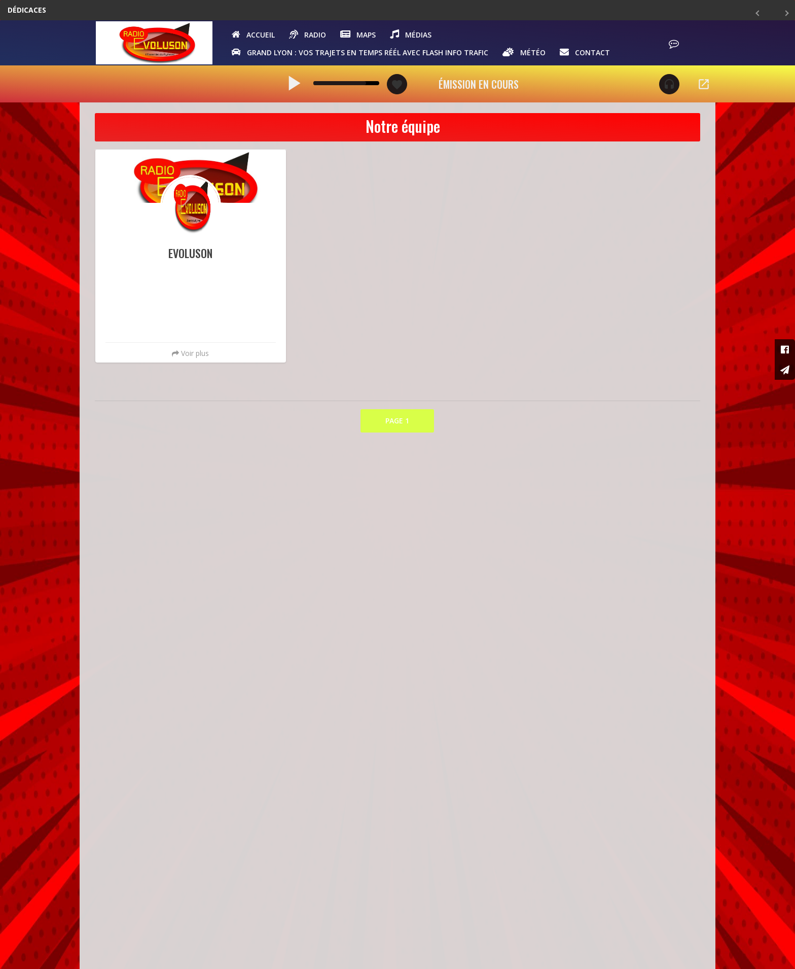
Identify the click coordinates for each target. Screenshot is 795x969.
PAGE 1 (397, 423)
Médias (412, 35)
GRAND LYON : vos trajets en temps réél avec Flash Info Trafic (362, 53)
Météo (526, 53)
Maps (360, 35)
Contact (587, 53)
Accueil (255, 35)
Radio (309, 35)
